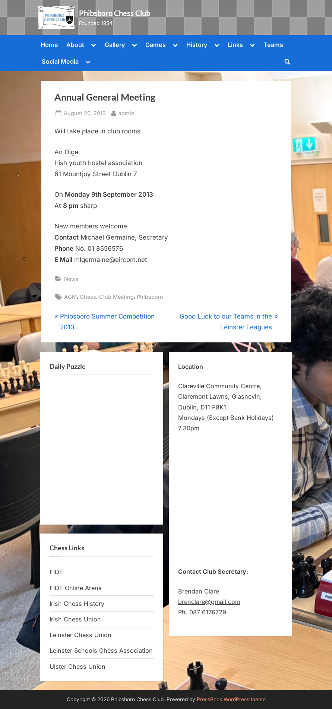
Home (49, 44)
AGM (70, 297)
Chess (88, 297)
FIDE (56, 572)
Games (155, 44)
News (71, 279)
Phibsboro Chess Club (114, 13)
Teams (273, 44)
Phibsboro (150, 297)
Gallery (115, 44)
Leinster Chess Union (80, 635)
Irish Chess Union (75, 619)
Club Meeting (116, 297)
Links (235, 44)
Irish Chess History (77, 603)
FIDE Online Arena (76, 588)
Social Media (60, 61)
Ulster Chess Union (77, 666)
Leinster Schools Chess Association (101, 650)
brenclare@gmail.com (209, 601)
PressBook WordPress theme (231, 699)
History (197, 44)
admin (126, 112)
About (75, 44)
